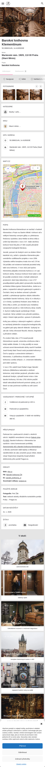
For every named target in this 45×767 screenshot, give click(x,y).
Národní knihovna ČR (14, 475)
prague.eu (22, 481)
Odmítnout (22, 752)
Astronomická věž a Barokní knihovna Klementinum (22, 447)
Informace (6, 71)
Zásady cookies (21, 764)
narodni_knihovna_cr (13, 478)
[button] (41, 724)
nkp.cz (10, 472)
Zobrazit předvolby (22, 759)
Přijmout (22, 746)
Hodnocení (21, 71)
